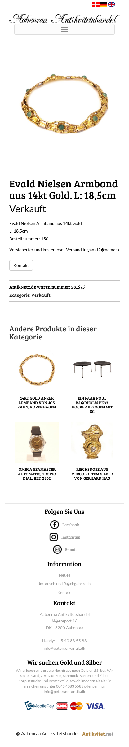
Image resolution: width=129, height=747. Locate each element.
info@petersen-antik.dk (64, 648)
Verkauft (41, 295)
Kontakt (21, 265)
